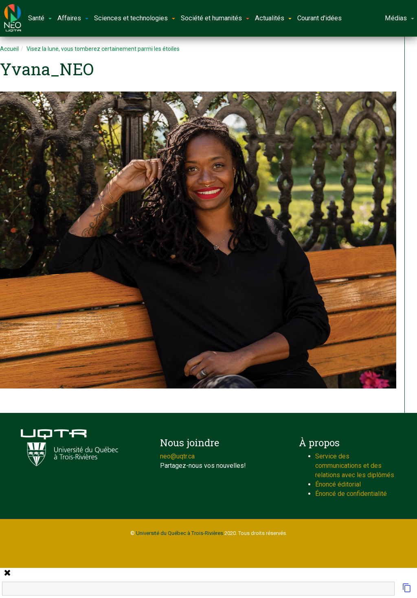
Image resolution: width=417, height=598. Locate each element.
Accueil (9, 49)
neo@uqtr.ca (177, 456)
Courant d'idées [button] (319, 18)
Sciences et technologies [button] (134, 18)
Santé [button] (40, 18)
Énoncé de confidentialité (351, 494)
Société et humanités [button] (215, 18)
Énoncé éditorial (338, 484)
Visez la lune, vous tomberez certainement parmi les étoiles (103, 49)
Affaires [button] (72, 18)
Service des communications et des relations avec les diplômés (354, 465)
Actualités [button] (273, 18)
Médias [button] (399, 18)
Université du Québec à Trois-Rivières (179, 533)
